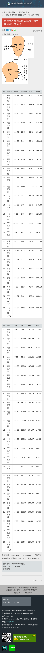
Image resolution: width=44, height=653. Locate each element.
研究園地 (11, 12)
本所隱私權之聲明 (13, 590)
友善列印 (38, 31)
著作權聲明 (11, 588)
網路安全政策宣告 (30, 590)
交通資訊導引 (17, 593)
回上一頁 (38, 580)
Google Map (11, 622)
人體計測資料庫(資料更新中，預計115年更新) (22, 15)
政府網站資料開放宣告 (28, 588)
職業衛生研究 (24, 12)
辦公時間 (28, 593)
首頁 (3, 12)
